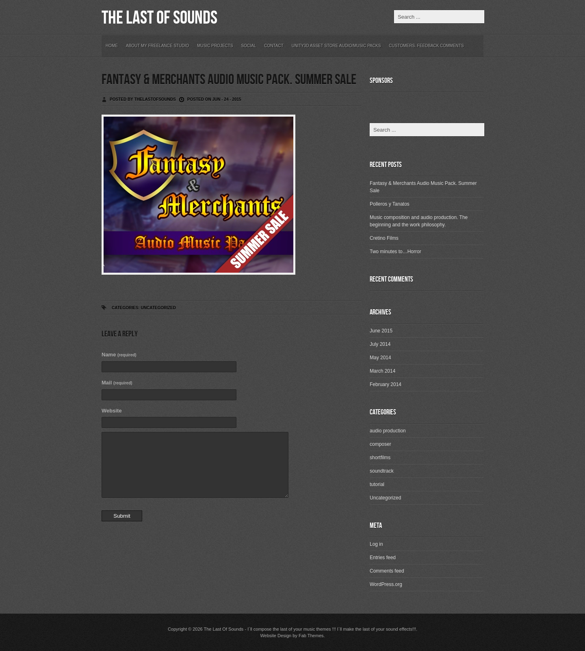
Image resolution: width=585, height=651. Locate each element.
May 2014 (380, 357)
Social (248, 45)
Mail (117, 383)
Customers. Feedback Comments (426, 45)
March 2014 (382, 371)
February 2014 (385, 384)
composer (380, 444)
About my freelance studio (157, 45)
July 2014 (380, 344)
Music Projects (215, 45)
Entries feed (383, 557)
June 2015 (381, 331)
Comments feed (387, 571)
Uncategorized (158, 308)
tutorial (377, 484)
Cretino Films (384, 238)
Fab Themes (311, 635)
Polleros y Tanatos (390, 204)
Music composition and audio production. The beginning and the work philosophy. (419, 221)
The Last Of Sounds (159, 18)
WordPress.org (386, 584)
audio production (388, 431)
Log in (376, 544)
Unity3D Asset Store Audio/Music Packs (336, 45)
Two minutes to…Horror (395, 251)
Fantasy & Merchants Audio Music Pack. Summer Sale (229, 80)
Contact (274, 45)
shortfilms (380, 457)
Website (112, 411)
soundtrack (382, 471)
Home (112, 45)
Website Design (275, 635)
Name (119, 355)
